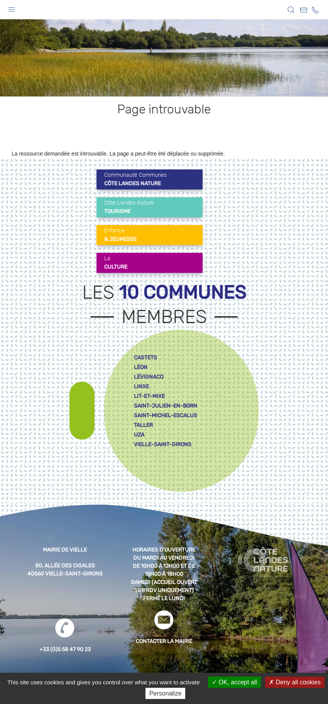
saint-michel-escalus (165, 415)
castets (145, 357)
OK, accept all (234, 682)
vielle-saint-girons (162, 444)
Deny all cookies (295, 682)
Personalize (165, 693)
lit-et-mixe (149, 396)
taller (143, 425)
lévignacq (148, 377)
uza (139, 435)
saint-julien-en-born (165, 406)
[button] (11, 8)
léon (140, 367)
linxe (141, 386)
